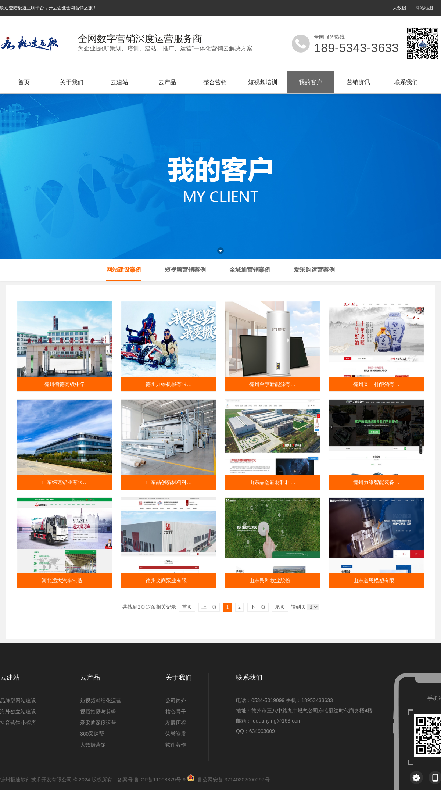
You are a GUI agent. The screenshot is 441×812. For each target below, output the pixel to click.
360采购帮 (92, 734)
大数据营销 (93, 745)
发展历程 (175, 723)
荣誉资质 (175, 734)
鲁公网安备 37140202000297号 (233, 780)
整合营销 (215, 82)
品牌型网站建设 (18, 701)
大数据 (399, 7)
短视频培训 (262, 82)
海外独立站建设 (18, 712)
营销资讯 (358, 82)
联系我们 (406, 82)
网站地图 (424, 7)
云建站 (119, 82)
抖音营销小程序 (18, 723)
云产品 (167, 82)
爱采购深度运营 (98, 723)
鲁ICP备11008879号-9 (160, 780)
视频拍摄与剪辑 (98, 712)
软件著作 (175, 745)
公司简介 (175, 701)
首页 (24, 82)
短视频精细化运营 (100, 701)
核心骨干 (175, 712)
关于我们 (71, 82)
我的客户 (310, 82)
